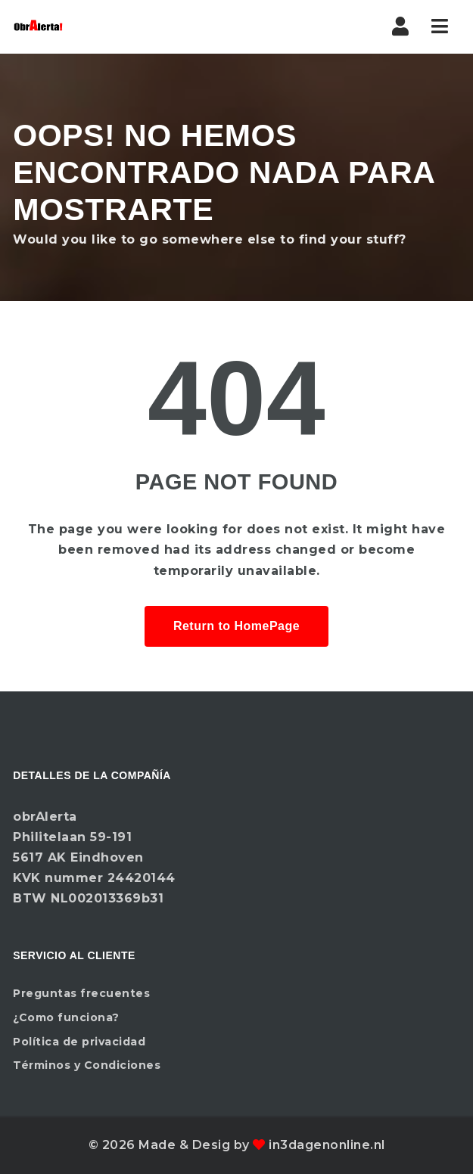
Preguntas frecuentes (81, 993)
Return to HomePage (236, 626)
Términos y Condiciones (86, 1065)
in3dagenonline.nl (327, 1145)
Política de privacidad (79, 1041)
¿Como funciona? (66, 1017)
